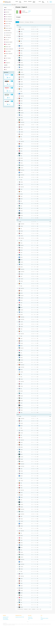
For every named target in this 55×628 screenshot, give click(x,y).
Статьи (40, 1)
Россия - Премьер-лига (8, 9)
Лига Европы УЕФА (7, 35)
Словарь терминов (30, 618)
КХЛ (5, 60)
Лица (28, 620)
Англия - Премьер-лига (8, 16)
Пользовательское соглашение (44, 618)
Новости (17, 1)
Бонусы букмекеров (5, 620)
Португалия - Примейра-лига (8, 48)
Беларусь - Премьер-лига (8, 53)
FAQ (28, 619)
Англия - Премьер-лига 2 (8, 18)
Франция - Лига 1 (7, 25)
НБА (5, 69)
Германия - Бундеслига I (8, 28)
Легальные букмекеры (5, 619)
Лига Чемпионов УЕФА (8, 32)
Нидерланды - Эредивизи (8, 42)
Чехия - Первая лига (7, 37)
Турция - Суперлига (7, 51)
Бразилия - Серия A (7, 46)
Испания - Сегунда (7, 23)
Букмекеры (29, 1)
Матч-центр (20, 2)
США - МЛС (6, 39)
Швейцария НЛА (7, 62)
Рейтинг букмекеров (5, 618)
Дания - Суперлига (7, 44)
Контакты (42, 619)
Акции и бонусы (34, 2)
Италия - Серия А (7, 30)
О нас (41, 615)
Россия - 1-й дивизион (7, 14)
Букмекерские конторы (19, 615)
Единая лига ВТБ (7, 67)
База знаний (43, 2)
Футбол (5, 7)
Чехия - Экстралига (7, 58)
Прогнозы (25, 1)
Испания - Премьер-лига (8, 21)
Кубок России (6, 12)
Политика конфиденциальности (44, 620)
